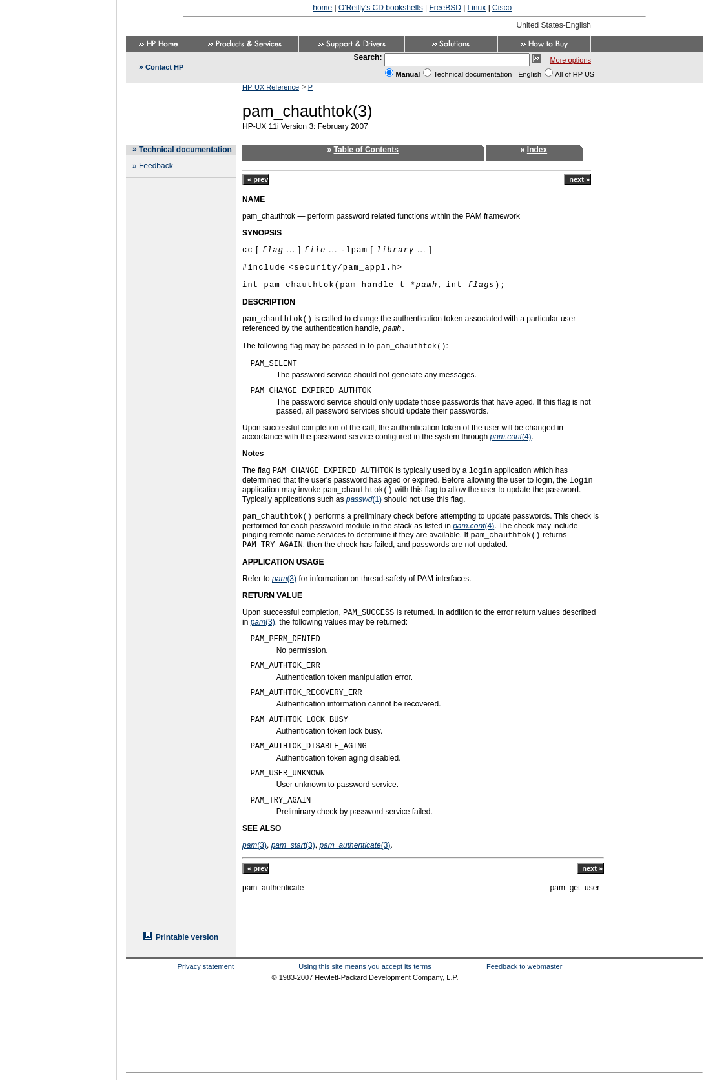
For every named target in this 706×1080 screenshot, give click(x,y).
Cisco (502, 7)
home (322, 7)
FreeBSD (445, 7)
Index (537, 149)
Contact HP (164, 67)
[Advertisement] (58, 536)
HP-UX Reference (270, 87)
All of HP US (574, 74)
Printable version (187, 937)
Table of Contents (366, 149)
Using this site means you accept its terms (364, 966)
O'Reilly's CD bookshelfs (380, 7)
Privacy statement (206, 966)
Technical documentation (185, 149)
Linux (477, 7)
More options (570, 60)
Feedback (156, 165)
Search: (367, 57)
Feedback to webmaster (524, 966)
